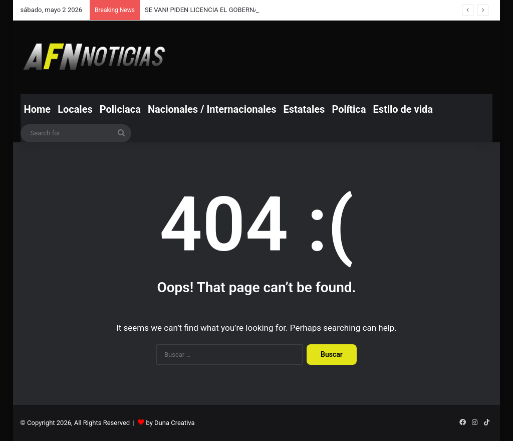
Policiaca (120, 109)
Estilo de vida (403, 109)
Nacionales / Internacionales (212, 109)
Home (37, 109)
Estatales (304, 109)
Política (349, 109)
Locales (75, 109)
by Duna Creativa (170, 422)
